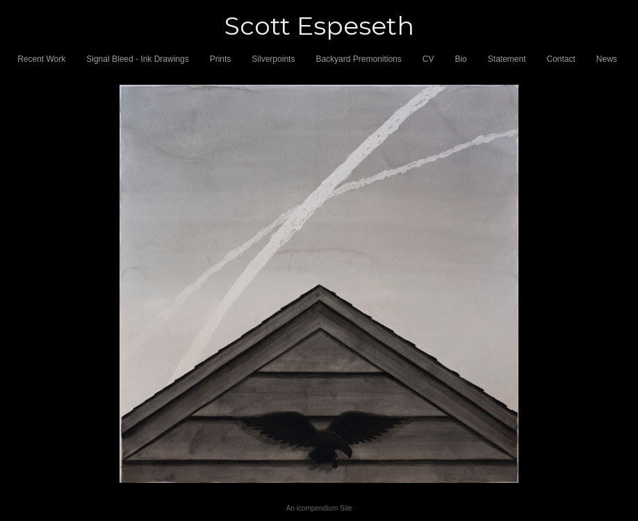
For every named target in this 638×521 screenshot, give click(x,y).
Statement (507, 59)
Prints (220, 59)
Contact (561, 59)
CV (428, 59)
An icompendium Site (319, 508)
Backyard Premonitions (358, 59)
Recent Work (41, 59)
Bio (460, 59)
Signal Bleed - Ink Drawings (137, 59)
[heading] (319, 26)
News (606, 59)
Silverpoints (273, 59)
